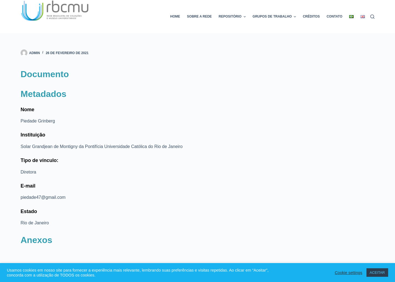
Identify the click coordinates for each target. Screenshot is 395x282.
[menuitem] (351, 16)
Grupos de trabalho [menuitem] (275, 16)
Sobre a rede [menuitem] (199, 16)
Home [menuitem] (175, 16)
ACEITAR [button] (377, 272)
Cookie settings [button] (348, 272)
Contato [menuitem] (334, 16)
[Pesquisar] (372, 17)
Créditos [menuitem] (311, 16)
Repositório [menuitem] (233, 16)
